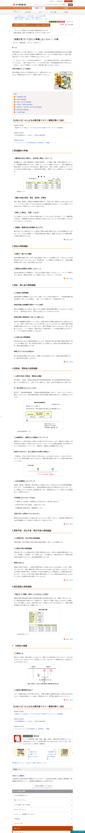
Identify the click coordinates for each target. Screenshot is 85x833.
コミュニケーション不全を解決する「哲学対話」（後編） (32, 142)
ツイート (41, 21)
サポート (36, 4)
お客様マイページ (39, 8)
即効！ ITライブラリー (20, 800)
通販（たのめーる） (52, 8)
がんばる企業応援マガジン (21, 795)
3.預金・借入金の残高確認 (23, 102)
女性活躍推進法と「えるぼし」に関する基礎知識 (30, 135)
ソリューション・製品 (25, 8)
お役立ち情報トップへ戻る (43, 786)
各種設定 (66, 12)
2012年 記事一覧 (18, 19)
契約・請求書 (53, 12)
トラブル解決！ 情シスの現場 (22, 804)
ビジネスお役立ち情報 (41, 16)
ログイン (68, 1)
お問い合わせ (50, 4)
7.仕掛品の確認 (20, 112)
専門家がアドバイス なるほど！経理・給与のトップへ (29, 763)
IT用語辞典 (17, 819)
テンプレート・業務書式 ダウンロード (24, 814)
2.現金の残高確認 (21, 99)
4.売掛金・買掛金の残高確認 (24, 104)
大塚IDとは (52, 1)
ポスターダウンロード (20, 809)
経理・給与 (17, 828)
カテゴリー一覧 (18, 823)
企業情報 (65, 8)
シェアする (45, 21)
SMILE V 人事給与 (18, 776)
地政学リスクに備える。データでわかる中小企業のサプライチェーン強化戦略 (39, 127)
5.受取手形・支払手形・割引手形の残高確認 (28, 107)
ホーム (15, 8)
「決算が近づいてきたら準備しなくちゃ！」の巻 (36, 19)
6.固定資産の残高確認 (22, 109)
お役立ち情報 (28, 12)
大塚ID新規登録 (60, 1)
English (55, 4)
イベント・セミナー (43, 4)
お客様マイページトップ (17, 12)
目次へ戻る (69, 239)
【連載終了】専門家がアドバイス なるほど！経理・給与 (27, 17)
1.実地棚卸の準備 (21, 97)
